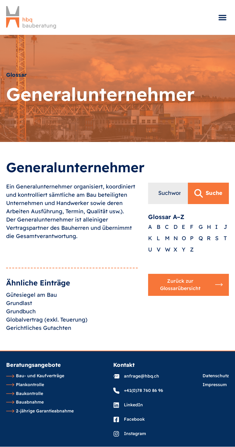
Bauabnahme (25, 402)
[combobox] (168, 225)
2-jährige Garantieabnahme (40, 411)
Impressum (215, 385)
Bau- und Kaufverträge (35, 376)
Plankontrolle (25, 385)
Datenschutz (216, 376)
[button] (222, 17)
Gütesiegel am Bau (31, 321)
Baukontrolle (24, 394)
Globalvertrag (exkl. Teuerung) (47, 346)
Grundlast (19, 330)
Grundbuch (21, 338)
